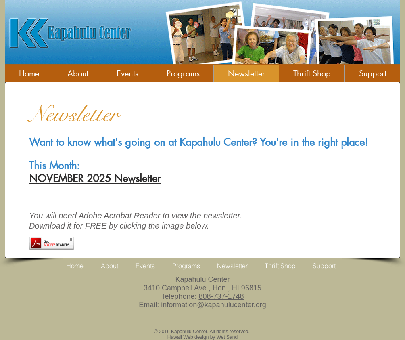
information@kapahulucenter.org (213, 305)
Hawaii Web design (188, 337)
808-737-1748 (221, 296)
